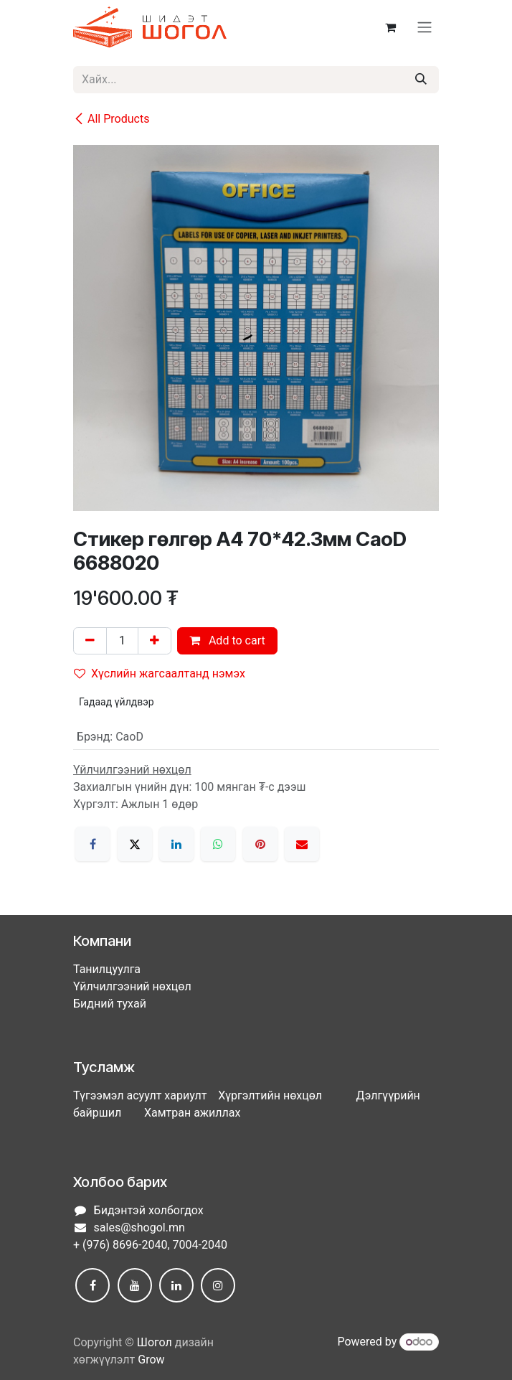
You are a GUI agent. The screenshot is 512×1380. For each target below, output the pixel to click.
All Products (111, 119)
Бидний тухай (109, 1003)
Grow (151, 1359)
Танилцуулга (107, 969)
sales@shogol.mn (139, 1227)
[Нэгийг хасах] (90, 640)
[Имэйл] (302, 844)
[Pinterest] (260, 844)
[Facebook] (92, 844)
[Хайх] (421, 79)
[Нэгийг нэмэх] (154, 640)
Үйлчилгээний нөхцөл (132, 986)
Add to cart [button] (227, 640)
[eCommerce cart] (390, 27)
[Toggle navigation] (424, 27)
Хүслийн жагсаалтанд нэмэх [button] (159, 673)
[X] (135, 844)
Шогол (154, 1342)
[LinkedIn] (176, 844)
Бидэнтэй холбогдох (149, 1210)
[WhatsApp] (218, 844)
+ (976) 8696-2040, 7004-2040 (150, 1245)
